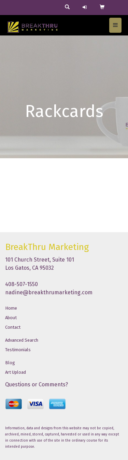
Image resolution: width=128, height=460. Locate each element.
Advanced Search (21, 340)
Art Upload (15, 372)
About (11, 317)
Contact (12, 327)
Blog (10, 362)
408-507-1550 (21, 284)
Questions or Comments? (36, 384)
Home (11, 308)
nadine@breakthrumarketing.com (49, 292)
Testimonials (18, 349)
